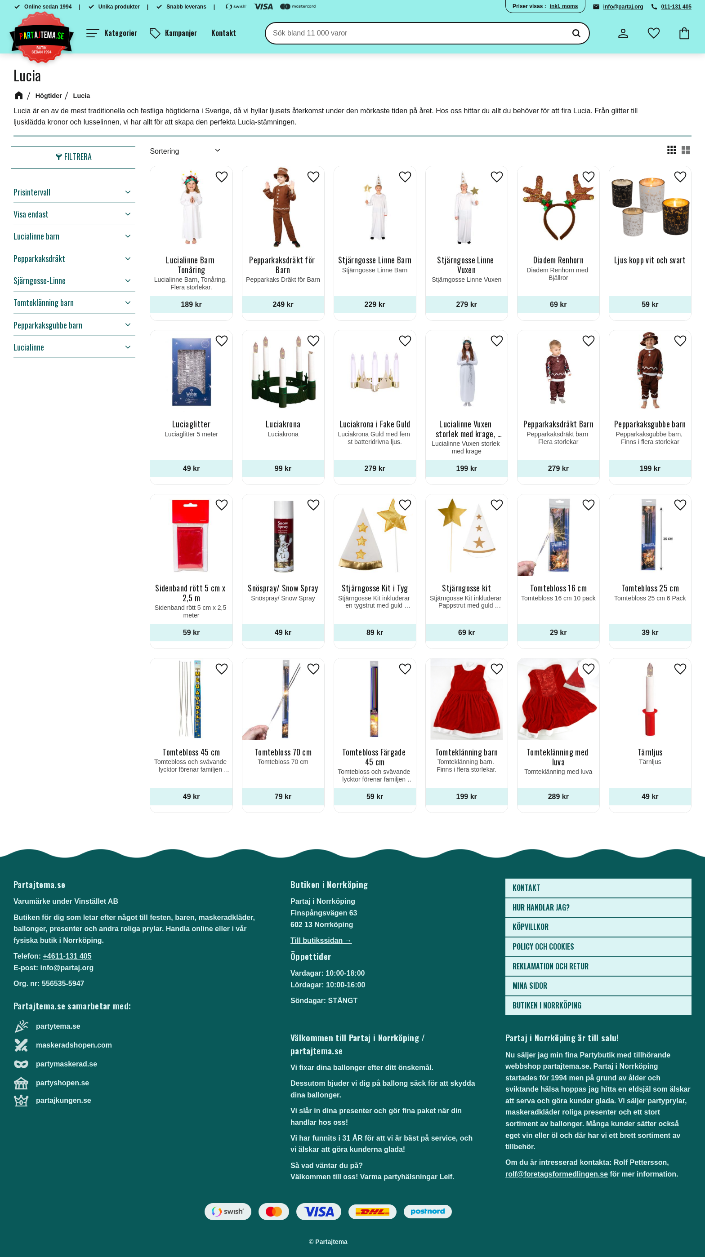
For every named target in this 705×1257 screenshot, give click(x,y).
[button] (112, 33)
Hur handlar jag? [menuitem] (541, 907)
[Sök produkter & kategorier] (415, 33)
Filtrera (78, 156)
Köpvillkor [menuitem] (531, 926)
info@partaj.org (623, 7)
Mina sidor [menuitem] (530, 985)
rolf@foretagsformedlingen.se (556, 1174)
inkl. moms (564, 6)
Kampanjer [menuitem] (181, 32)
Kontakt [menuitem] (223, 32)
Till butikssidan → (321, 940)
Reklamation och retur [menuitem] (551, 966)
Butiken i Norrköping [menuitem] (547, 1005)
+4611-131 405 (67, 956)
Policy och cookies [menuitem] (543, 946)
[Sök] (576, 33)
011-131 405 (676, 7)
